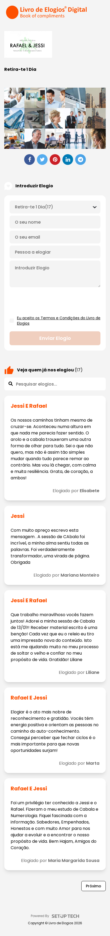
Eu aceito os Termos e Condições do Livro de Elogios (58, 320)
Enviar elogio (55, 338)
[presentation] (50, 301)
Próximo (93, 886)
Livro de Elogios (61, 923)
